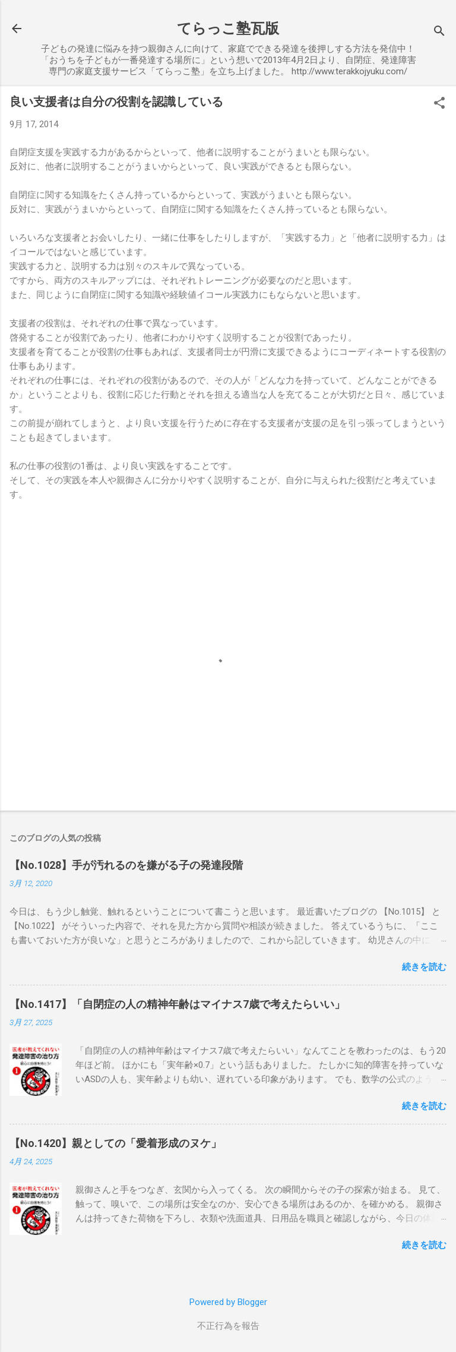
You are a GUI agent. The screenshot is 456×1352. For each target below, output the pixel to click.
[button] (439, 104)
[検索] (439, 32)
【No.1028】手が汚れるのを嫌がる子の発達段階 (126, 865)
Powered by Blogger (228, 1302)
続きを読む (424, 967)
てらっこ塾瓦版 (228, 28)
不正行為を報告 (228, 1326)
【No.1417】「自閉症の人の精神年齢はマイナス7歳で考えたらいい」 (177, 1004)
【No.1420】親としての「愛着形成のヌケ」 (115, 1143)
